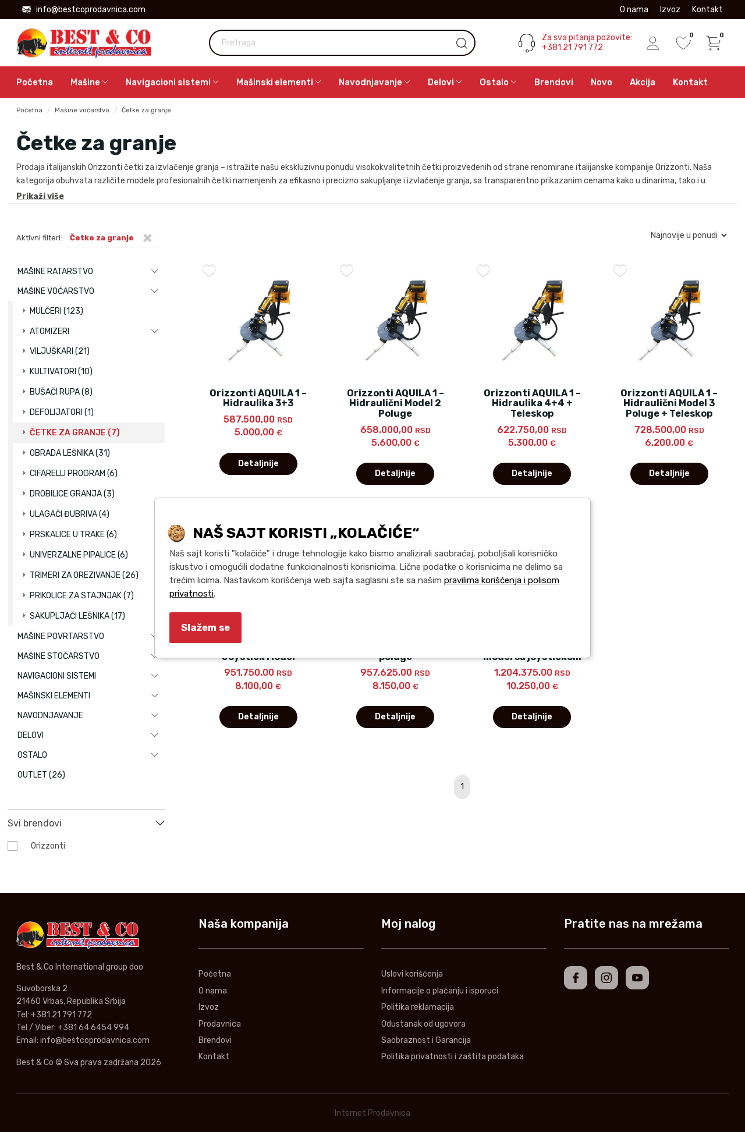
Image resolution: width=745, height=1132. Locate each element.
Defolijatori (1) (62, 412)
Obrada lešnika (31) (70, 453)
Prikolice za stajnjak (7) (82, 596)
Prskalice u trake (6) (73, 535)
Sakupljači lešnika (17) (77, 616)
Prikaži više (40, 196)
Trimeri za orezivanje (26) (84, 575)
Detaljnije (258, 464)
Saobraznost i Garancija (426, 1040)
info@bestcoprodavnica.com (84, 9)
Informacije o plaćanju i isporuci (439, 991)
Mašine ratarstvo (55, 271)
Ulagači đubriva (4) (69, 514)
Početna (34, 82)
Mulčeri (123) (56, 311)
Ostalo (32, 755)
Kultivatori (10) (61, 372)
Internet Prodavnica (372, 1113)
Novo (601, 82)
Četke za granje (146, 110)
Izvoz (670, 10)
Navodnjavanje (50, 716)
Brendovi (553, 82)
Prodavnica (219, 1024)
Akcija (642, 82)
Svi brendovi (35, 823)
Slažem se (205, 627)
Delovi (30, 735)
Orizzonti (48, 846)
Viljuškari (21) (60, 351)
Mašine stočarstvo (58, 656)
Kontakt (707, 10)
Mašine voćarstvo (82, 110)
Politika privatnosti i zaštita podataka (452, 1057)
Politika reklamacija (417, 1007)
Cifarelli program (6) (74, 473)
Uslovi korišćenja (412, 974)
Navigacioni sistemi (56, 676)
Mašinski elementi (53, 696)
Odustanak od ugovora (423, 1024)
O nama (634, 10)
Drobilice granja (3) (72, 494)
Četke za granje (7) (75, 433)
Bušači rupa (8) (61, 392)
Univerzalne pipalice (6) (79, 555)
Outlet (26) (41, 775)
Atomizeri (49, 331)
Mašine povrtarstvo (60, 636)
